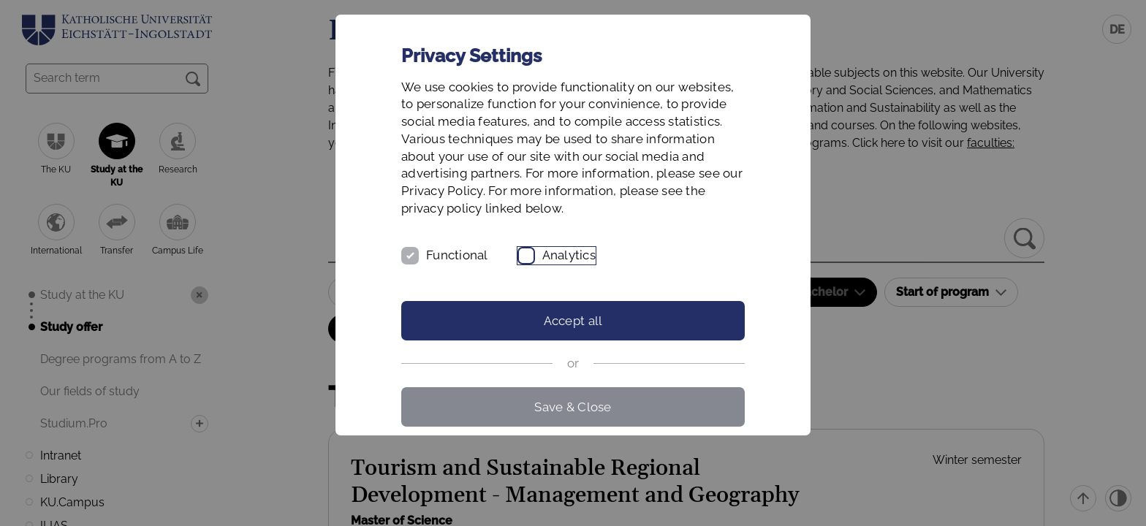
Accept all (573, 320)
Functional (457, 255)
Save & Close (572, 407)
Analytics (569, 255)
